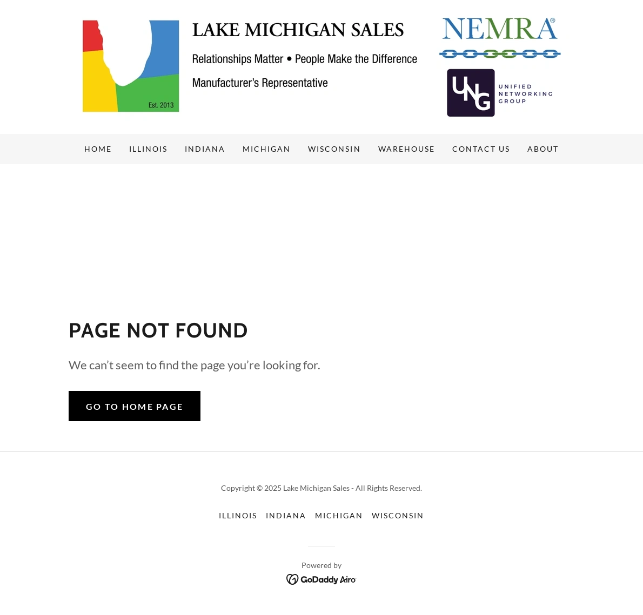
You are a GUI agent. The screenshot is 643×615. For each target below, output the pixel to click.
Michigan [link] (267, 148)
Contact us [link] (481, 148)
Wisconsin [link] (334, 148)
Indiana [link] (205, 148)
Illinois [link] (148, 148)
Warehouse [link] (406, 148)
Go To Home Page (134, 406)
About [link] (543, 148)
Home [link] (98, 148)
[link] (321, 65)
